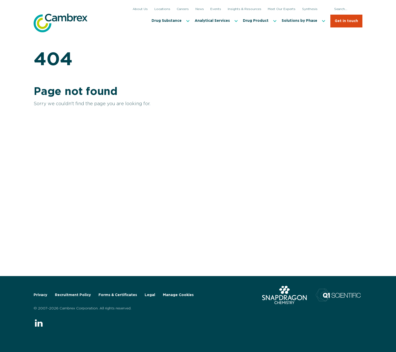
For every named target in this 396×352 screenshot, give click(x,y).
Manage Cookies (178, 295)
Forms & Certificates (117, 295)
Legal (150, 295)
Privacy (40, 295)
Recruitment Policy (73, 295)
